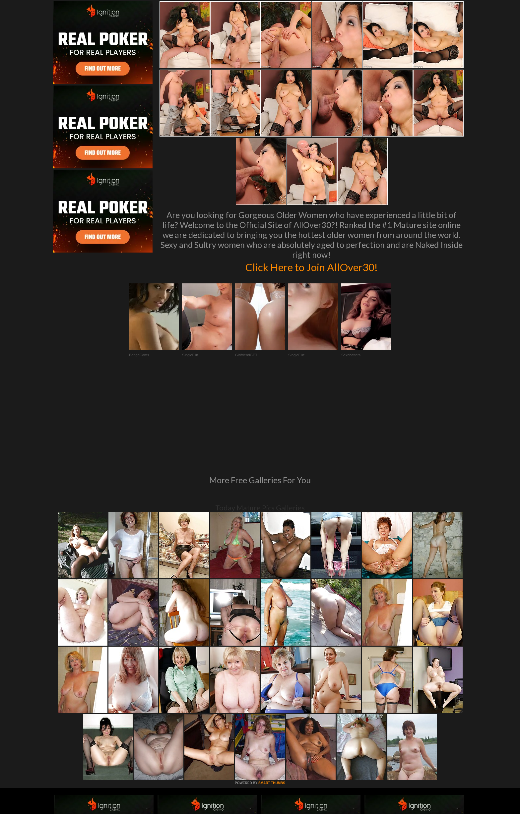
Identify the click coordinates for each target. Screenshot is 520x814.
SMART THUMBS (271, 692)
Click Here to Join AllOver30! (311, 266)
